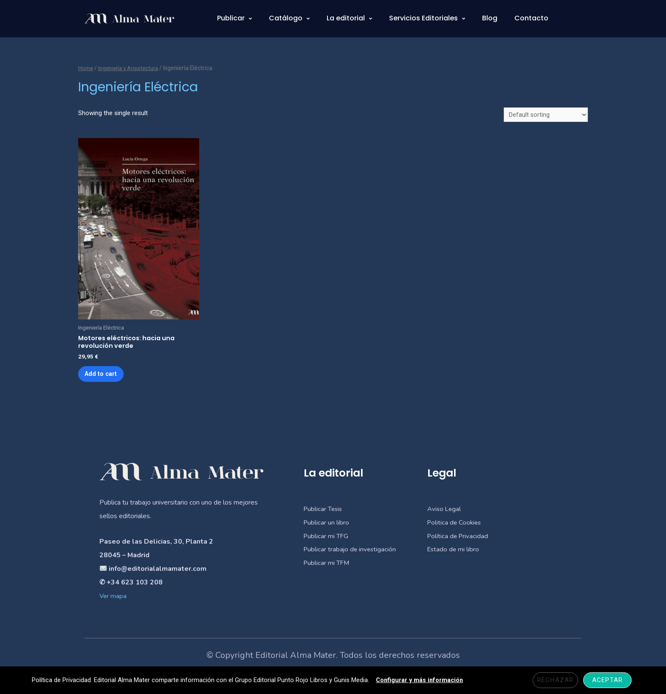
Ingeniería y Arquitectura (131, 68)
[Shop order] (545, 115)
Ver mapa (113, 600)
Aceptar (608, 680)
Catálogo (289, 18)
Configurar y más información (420, 680)
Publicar (234, 18)
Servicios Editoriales (427, 18)
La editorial (349, 18)
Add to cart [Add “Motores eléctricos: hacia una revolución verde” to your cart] (104, 377)
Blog (489, 18)
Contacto (531, 18)
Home (85, 68)
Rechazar (556, 680)
